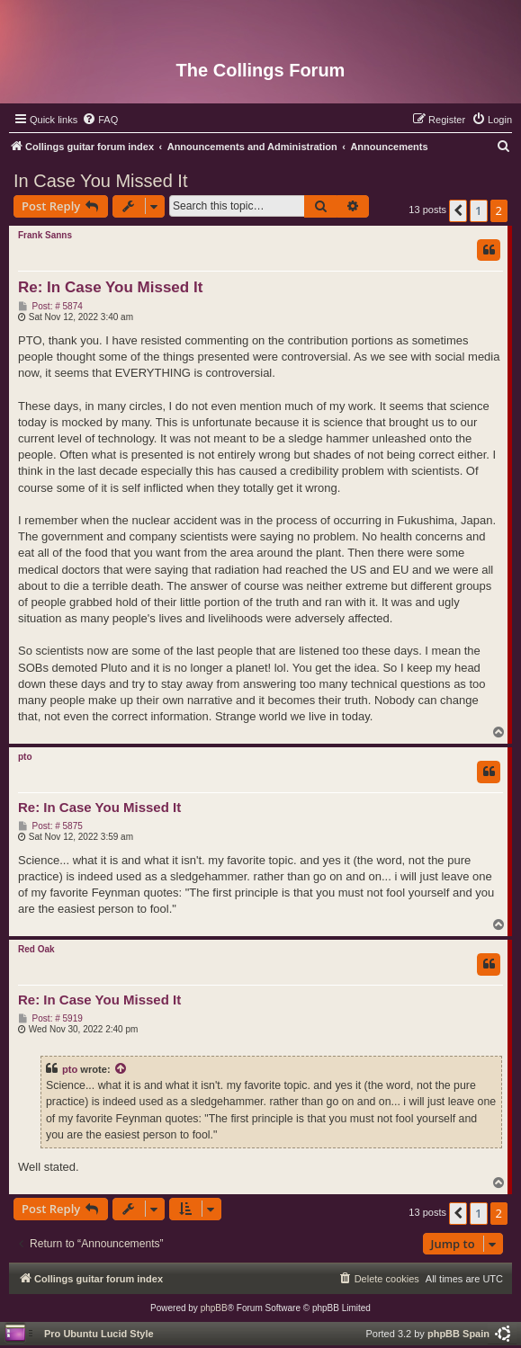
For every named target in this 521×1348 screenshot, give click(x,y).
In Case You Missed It (100, 181)
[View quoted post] (121, 1069)
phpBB (214, 1308)
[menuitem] (100, 119)
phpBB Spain (458, 1333)
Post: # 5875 (50, 826)
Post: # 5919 (50, 1018)
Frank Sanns (45, 235)
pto (25, 757)
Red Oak (36, 949)
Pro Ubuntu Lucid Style (99, 1333)
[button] (458, 210)
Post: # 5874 (50, 306)
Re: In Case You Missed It (110, 287)
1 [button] (478, 210)
